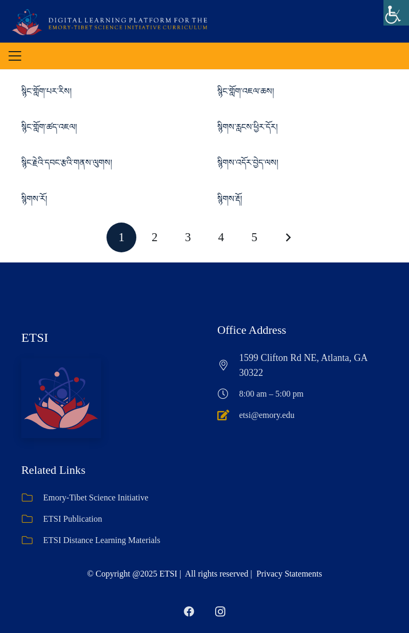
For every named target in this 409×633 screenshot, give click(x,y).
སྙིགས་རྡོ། (229, 198)
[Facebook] (189, 611)
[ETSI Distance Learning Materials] (32, 540)
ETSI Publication (72, 518)
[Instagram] (220, 611)
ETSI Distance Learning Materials (101, 540)
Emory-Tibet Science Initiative (96, 497)
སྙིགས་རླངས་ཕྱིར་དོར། (247, 126)
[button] (15, 56)
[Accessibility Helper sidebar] (396, 13)
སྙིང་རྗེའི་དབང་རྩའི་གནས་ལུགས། (66, 162)
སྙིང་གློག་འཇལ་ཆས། (245, 91)
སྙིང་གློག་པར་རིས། (46, 91)
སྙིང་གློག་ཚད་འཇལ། (49, 126)
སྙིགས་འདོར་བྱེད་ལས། (248, 162)
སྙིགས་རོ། (34, 198)
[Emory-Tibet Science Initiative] (32, 497)
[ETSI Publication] (32, 519)
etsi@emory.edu (267, 415)
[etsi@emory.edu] (228, 415)
